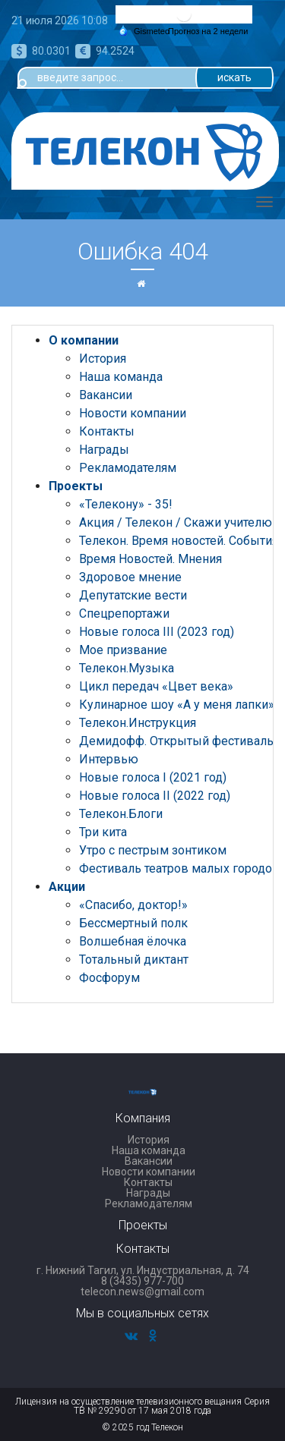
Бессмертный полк (133, 923)
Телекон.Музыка (126, 668)
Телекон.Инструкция (137, 723)
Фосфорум (109, 978)
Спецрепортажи (124, 613)
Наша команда (121, 377)
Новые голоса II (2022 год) (154, 795)
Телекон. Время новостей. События (178, 540)
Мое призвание (123, 650)
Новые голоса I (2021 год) (152, 777)
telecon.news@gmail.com (142, 1291)
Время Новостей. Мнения (150, 559)
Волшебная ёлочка (132, 941)
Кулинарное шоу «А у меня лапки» (176, 704)
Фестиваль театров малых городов (179, 868)
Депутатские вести (133, 595)
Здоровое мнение (130, 577)
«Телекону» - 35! (126, 504)
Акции (67, 886)
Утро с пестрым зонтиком (152, 850)
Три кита (103, 832)
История (102, 358)
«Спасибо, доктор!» (133, 905)
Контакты (107, 431)
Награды (104, 449)
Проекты (76, 486)
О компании (84, 340)
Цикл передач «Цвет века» (156, 686)
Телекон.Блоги (121, 814)
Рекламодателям (127, 468)
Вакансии (105, 395)
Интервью (108, 759)
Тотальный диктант (133, 959)
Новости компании (132, 413)
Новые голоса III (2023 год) (156, 632)
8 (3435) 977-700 (142, 1281)
